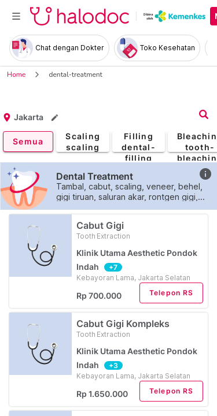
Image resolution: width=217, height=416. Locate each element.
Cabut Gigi (139, 230)
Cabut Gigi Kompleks (139, 328)
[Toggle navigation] (16, 16)
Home (16, 74)
